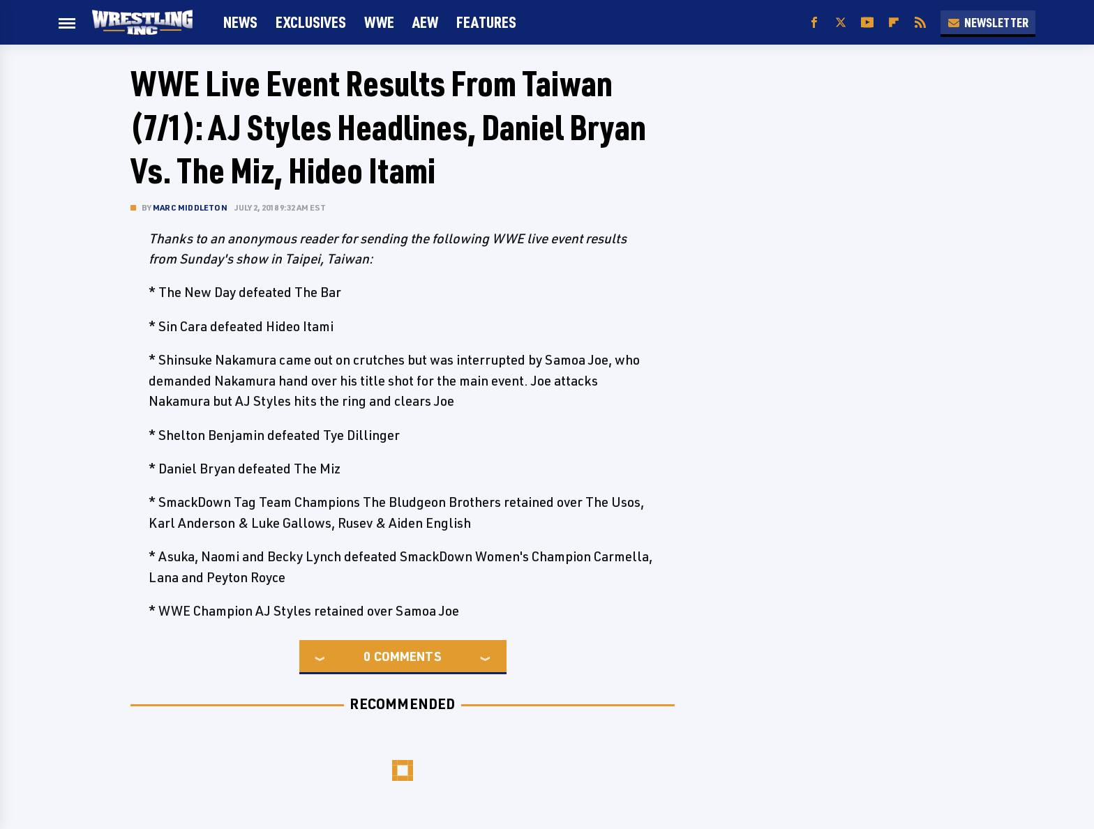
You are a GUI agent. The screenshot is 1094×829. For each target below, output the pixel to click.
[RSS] (920, 23)
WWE (379, 22)
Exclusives (311, 22)
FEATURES (486, 22)
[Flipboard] (893, 23)
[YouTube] (867, 23)
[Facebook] (814, 23)
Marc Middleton (190, 207)
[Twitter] (840, 23)
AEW (425, 22)
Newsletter (987, 22)
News (240, 22)
